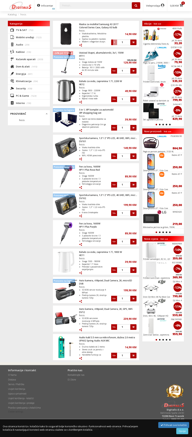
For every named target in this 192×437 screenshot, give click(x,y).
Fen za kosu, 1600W (89, 166)
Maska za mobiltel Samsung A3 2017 (98, 24)
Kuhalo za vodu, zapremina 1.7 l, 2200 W (100, 81)
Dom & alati (23, 66)
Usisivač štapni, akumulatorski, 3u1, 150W (101, 52)
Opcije (182, 431)
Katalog (12, 14)
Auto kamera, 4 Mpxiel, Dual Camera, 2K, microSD (105, 280)
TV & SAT (21, 30)
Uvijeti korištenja (16, 389)
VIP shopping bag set (90, 112)
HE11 (81, 255)
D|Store (72, 379)
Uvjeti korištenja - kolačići (21, 398)
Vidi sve (157, 23)
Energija (21, 73)
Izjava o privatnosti (17, 393)
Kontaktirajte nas (76, 374)
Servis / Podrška (16, 384)
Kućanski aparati (26, 59)
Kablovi (20, 52)
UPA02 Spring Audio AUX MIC (94, 340)
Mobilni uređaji (26, 37)
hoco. (23, 14)
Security (21, 88)
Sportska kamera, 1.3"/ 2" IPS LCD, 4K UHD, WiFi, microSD (109, 138)
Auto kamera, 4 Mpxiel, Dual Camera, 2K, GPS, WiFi (106, 309)
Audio (19, 44)
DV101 (82, 141)
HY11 (82, 56)
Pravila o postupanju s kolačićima (24, 407)
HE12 (81, 84)
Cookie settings (15, 411)
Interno (20, 103)
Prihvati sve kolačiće (174, 425)
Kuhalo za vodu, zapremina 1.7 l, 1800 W (100, 252)
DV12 (82, 312)
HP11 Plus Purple (88, 226)
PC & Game (23, 95)
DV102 (82, 198)
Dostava (12, 379)
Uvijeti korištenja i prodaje (21, 403)
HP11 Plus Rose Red (89, 169)
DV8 (81, 283)
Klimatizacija (24, 81)
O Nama (12, 374)
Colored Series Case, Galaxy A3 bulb (98, 27)
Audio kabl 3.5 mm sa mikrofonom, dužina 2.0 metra (107, 337)
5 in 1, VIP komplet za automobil (96, 109)
